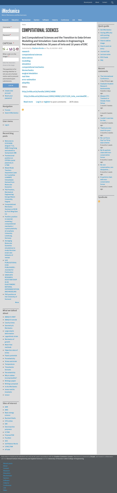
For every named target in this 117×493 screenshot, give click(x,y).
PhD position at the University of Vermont (11, 296)
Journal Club (104, 51)
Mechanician (26, 20)
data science (27, 58)
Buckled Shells (10, 418)
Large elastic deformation (9, 332)
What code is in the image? (9, 55)
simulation (26, 64)
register (47, 102)
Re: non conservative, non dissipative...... (106, 167)
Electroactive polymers (10, 428)
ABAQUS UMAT (10, 317)
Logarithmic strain (11, 336)
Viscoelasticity (10, 372)
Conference (65, 20)
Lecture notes (105, 54)
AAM (6, 407)
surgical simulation (30, 73)
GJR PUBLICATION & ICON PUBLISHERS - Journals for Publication (10, 266)
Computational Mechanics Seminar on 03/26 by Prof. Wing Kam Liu (11, 209)
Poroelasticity (10, 358)
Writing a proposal (11, 384)
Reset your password (9, 97)
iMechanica (10, 11)
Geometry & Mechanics (9, 326)
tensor (7, 395)
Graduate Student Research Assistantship (106, 86)
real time (25, 76)
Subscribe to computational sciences (23, 109)
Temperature (9, 364)
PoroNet (8, 438)
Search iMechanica (11, 113)
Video (80, 20)
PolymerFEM (9, 435)
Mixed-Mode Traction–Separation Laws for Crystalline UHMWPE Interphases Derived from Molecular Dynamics (11, 177)
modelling (26, 61)
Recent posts (88, 2)
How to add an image (105, 41)
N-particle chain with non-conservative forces (106, 180)
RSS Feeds (104, 57)
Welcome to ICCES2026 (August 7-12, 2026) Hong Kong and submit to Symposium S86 (11, 147)
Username (6, 27)
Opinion (36, 20)
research (25, 51)
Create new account (9, 92)
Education (15, 20)
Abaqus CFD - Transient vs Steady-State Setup (105, 99)
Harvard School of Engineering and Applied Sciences (25, 459)
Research (5, 20)
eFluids (7, 449)
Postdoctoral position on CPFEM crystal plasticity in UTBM (10, 160)
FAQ (101, 60)
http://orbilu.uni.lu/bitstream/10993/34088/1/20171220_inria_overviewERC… (56, 96)
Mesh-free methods (8, 346)
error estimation (29, 79)
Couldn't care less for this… (106, 119)
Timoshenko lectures (9, 368)
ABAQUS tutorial (11, 320)
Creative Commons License (63, 456)
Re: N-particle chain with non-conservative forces (105, 153)
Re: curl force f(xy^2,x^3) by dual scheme (105, 140)
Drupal (92, 456)
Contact (104, 2)
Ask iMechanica (105, 30)
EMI (6, 424)
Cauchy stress (10, 323)
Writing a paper (10, 381)
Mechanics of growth (9, 340)
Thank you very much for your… (106, 129)
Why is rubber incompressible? (11, 376)
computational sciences (32, 54)
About (97, 2)
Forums (7, 110)
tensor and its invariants (10, 390)
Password (6, 35)
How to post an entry (105, 47)
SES (6, 441)
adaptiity (26, 82)
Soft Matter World (11, 444)
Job (73, 20)
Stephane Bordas (38, 48)
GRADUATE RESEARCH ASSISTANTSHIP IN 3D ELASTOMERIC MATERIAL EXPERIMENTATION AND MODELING (12, 283)
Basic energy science (9, 414)
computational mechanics (33, 67)
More (17, 302)
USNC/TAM (9, 446)
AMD (6, 410)
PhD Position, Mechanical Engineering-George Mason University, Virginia (10, 196)
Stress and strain (11, 361)
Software (46, 20)
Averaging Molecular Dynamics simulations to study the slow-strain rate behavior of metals (10, 249)
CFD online (9, 421)
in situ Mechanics (11, 386)
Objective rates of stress (11, 351)
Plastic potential (11, 355)
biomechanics (28, 70)
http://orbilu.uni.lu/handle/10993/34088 (38, 91)
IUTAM (7, 432)
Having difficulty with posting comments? (106, 35)
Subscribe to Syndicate (99, 201)
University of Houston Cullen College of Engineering (66, 459)
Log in (38, 102)
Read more (28, 102)
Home (24, 25)
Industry (55, 20)
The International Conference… (106, 77)
